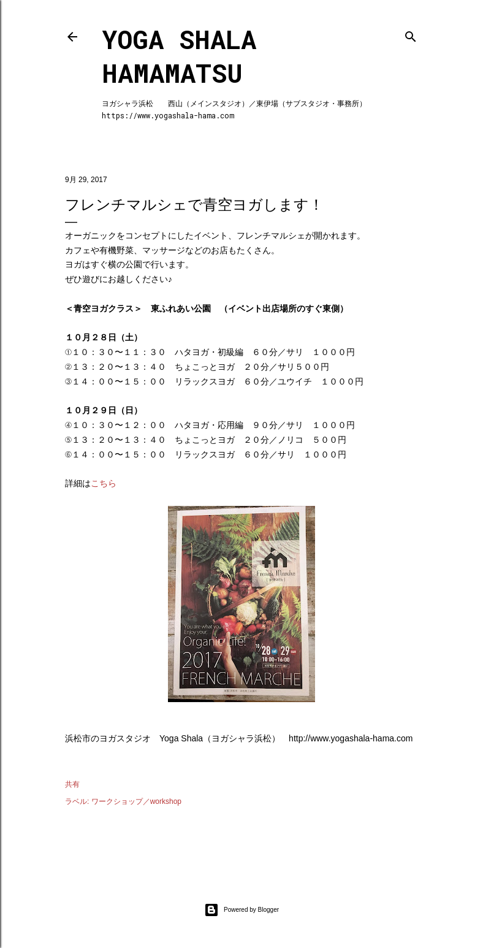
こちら (103, 483)
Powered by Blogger (241, 910)
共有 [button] (72, 784)
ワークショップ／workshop (136, 801)
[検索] (410, 34)
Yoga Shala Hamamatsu (179, 56)
